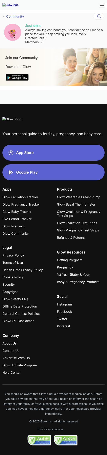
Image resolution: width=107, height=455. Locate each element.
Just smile (33, 26)
